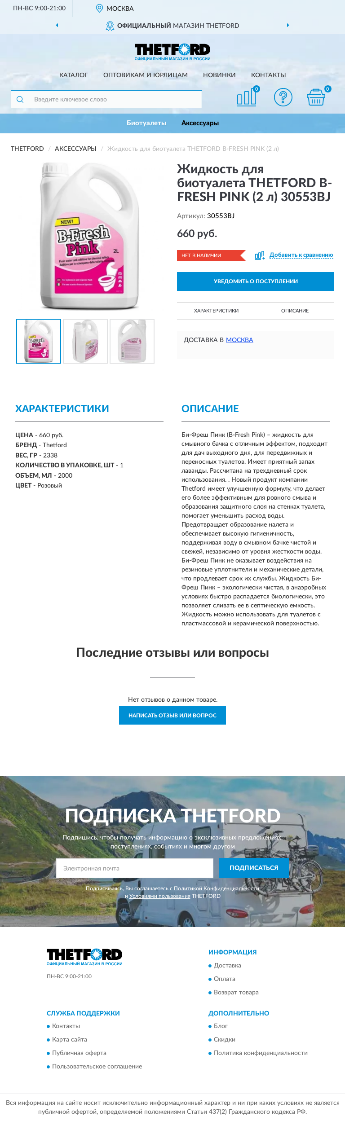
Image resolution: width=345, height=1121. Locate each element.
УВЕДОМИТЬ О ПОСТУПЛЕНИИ (256, 281)
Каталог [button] (73, 75)
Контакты (268, 75)
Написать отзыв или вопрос (172, 715)
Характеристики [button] (216, 310)
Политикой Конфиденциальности (216, 888)
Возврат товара (236, 992)
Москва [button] (239, 340)
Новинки (219, 75)
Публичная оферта (79, 1054)
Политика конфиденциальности (261, 1054)
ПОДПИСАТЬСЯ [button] (254, 868)
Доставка (227, 966)
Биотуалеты (146, 123)
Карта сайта (69, 1040)
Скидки (224, 1040)
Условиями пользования (159, 896)
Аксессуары (200, 123)
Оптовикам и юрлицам (145, 75)
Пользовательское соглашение (97, 1067)
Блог (221, 1027)
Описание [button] (295, 310)
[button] (283, 97)
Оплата (224, 979)
